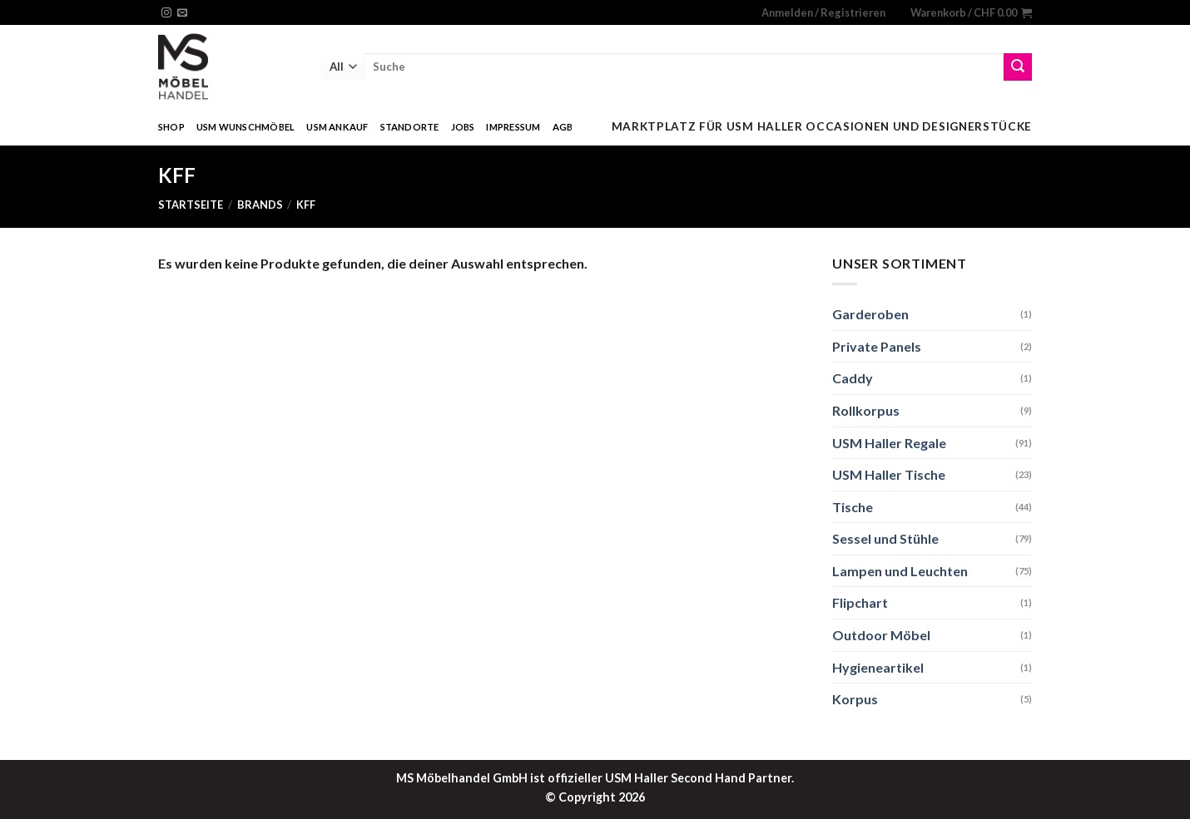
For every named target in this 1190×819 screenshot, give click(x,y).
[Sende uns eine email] (182, 13)
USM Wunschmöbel (245, 126)
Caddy (852, 378)
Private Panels (876, 346)
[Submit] (1018, 67)
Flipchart (860, 602)
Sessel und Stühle (885, 538)
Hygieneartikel (878, 667)
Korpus (855, 699)
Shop (171, 126)
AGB (563, 126)
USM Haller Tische (888, 474)
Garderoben (870, 314)
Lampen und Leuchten (900, 571)
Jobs (463, 126)
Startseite (190, 204)
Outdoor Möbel (881, 635)
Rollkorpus (866, 410)
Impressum (513, 126)
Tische (852, 507)
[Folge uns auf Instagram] (166, 13)
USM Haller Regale (889, 443)
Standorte (409, 126)
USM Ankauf (337, 126)
